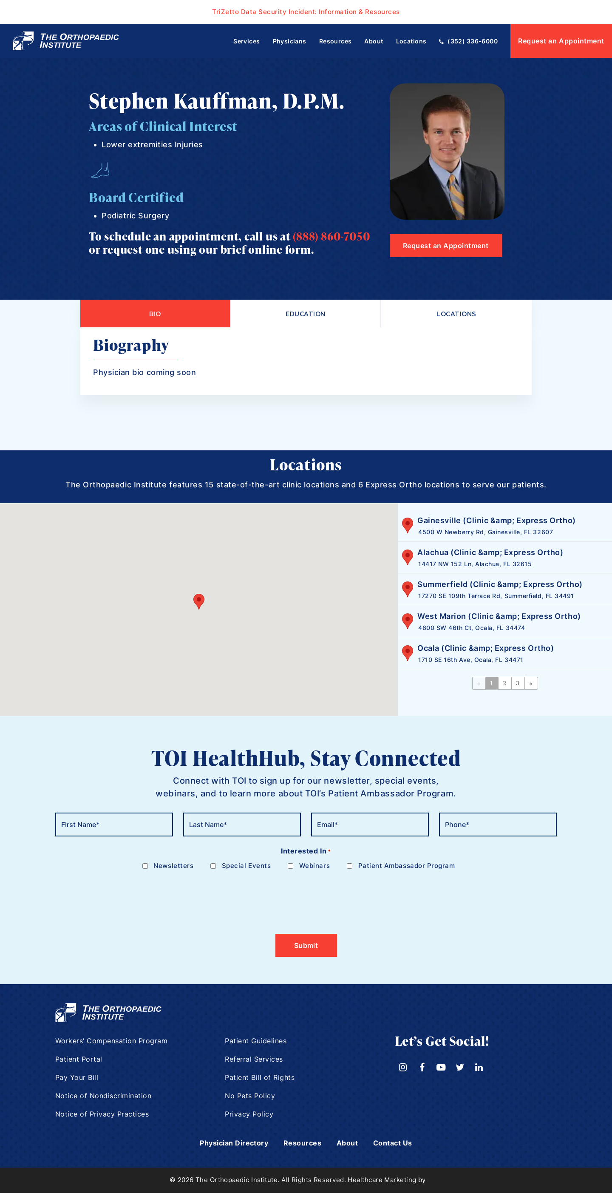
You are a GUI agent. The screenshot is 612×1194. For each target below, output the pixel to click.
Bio (155, 314)
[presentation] (119, 898)
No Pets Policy (250, 1097)
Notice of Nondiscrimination (103, 1097)
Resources (304, 1144)
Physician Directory (228, 1144)
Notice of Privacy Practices (102, 1115)
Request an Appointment (561, 41)
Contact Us (400, 1144)
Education (305, 314)
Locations (456, 314)
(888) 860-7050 (331, 236)
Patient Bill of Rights (260, 1079)
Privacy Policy (249, 1115)
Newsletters (173, 867)
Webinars (314, 867)
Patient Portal (79, 1061)
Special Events (246, 867)
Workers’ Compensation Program (111, 1042)
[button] (198, 603)
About (351, 1144)
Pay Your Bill (77, 1079)
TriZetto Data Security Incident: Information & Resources (305, 11)
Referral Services (254, 1061)
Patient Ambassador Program (406, 867)
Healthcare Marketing (382, 1181)
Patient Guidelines (256, 1042)
